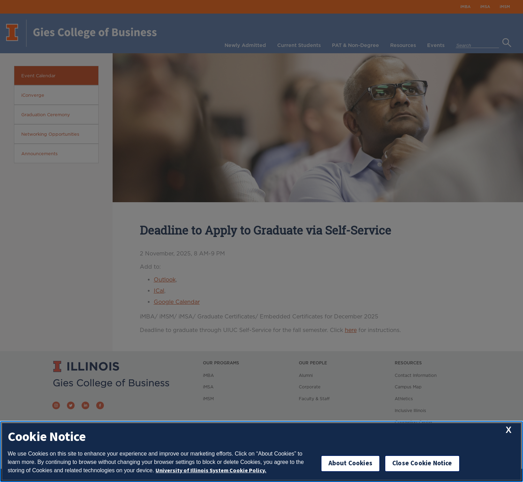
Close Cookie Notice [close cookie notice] (422, 463)
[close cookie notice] (508, 430)
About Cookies (350, 463)
